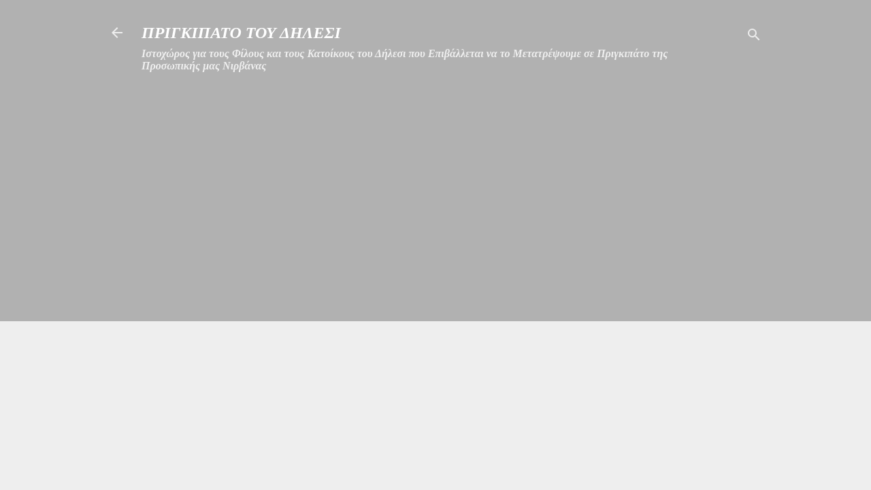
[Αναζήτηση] (754, 37)
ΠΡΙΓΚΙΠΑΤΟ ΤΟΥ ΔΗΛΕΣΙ (241, 33)
